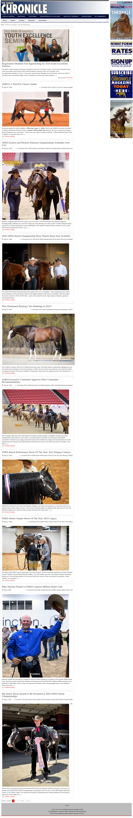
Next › (23, 801)
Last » (28, 801)
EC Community (100, 16)
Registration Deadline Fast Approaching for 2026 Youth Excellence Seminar (35, 64)
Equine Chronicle (56, 809)
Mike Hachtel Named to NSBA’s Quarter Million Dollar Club (32, 586)
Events (13, 20)
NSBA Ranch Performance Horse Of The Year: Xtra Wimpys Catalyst (36, 452)
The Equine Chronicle (78, 813)
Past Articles (43, 20)
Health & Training (71, 16)
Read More (70, 77)
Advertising (86, 16)
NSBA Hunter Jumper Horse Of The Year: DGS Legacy (29, 518)
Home (5, 20)
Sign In (67, 805)
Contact (21, 20)
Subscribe (31, 20)
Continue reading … (10, 136)
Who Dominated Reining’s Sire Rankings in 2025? (27, 306)
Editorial (22, 16)
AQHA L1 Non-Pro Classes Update (19, 84)
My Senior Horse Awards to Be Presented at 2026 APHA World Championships (33, 695)
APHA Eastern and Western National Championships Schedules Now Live (36, 143)
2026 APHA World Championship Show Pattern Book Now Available (36, 236)
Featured (33, 16)
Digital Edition (8, 16)
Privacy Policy (53, 813)
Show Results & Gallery (50, 16)
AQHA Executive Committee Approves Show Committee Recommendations (30, 380)
